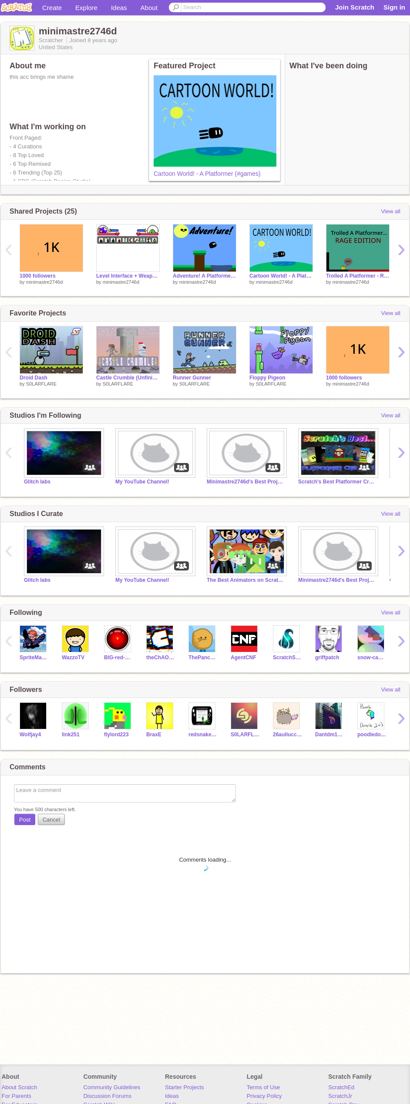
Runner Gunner (192, 378)
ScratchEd (341, 1087)
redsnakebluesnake (203, 735)
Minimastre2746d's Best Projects (246, 482)
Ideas (119, 7)
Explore (86, 7)
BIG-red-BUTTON (118, 657)
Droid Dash (33, 378)
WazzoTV (73, 657)
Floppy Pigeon (267, 378)
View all (390, 211)
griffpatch (327, 657)
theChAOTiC (160, 657)
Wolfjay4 (30, 735)
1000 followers (38, 276)
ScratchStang (287, 657)
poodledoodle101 (371, 735)
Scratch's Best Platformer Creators (337, 482)
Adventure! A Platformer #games (204, 276)
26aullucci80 (287, 735)
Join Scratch (354, 7)
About (149, 7)
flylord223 (116, 735)
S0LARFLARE (41, 383)
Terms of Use (263, 1087)
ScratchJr (340, 1096)
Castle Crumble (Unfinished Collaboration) (128, 378)
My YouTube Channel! (142, 482)
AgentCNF (243, 657)
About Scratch (19, 1087)
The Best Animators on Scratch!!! (246, 580)
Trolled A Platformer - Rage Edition (358, 276)
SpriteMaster (34, 657)
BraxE (153, 735)
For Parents (16, 1096)
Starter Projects (184, 1087)
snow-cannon (371, 657)
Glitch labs (37, 482)
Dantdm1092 (329, 735)
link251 (71, 735)
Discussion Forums (107, 1096)
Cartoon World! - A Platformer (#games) (207, 173)
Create (52, 7)
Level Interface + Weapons (128, 276)
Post (24, 819)
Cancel (51, 819)
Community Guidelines (111, 1087)
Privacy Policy (264, 1096)
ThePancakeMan (203, 657)
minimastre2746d (44, 282)
